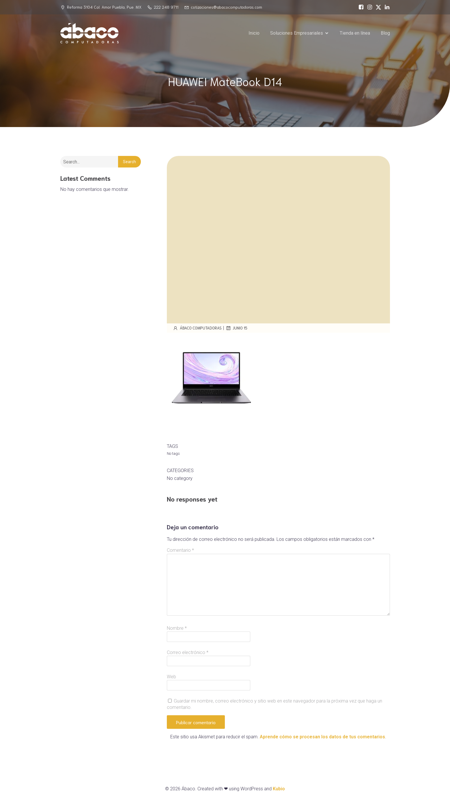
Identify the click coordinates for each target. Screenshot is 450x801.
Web (171, 676)
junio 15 (236, 328)
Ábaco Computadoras (197, 328)
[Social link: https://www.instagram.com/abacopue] (368, 7)
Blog (385, 33)
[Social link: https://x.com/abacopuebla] (377, 7)
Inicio (254, 33)
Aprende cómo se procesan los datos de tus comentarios (322, 736)
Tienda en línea (355, 33)
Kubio (279, 788)
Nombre (177, 628)
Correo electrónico (187, 652)
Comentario (180, 550)
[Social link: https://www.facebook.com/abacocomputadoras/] (359, 7)
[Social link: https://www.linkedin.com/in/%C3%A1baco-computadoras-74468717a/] (385, 7)
